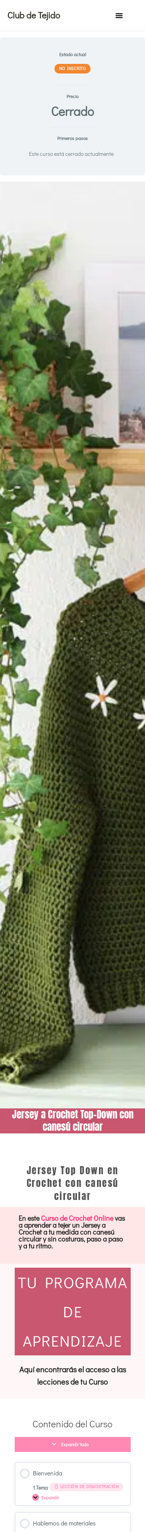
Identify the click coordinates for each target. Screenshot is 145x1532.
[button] (119, 15)
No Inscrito (72, 68)
